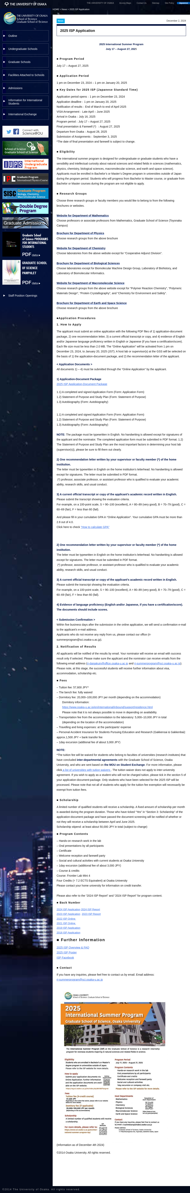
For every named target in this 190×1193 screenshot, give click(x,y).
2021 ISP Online (66, 923)
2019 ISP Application (68, 927)
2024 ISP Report (90, 909)
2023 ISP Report (91, 913)
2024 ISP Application (68, 909)
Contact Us (141, 3)
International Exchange (22, 114)
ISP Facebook (65, 957)
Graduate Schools (19, 62)
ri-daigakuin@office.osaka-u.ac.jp (107, 663)
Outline (12, 35)
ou (62, 522)
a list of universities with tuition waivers (86, 770)
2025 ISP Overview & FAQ (73, 947)
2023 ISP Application (68, 913)
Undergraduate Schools (22, 48)
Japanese (183, 3)
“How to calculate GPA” (95, 527)
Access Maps (125, 3)
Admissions (15, 88)
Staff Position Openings (22, 295)
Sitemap (155, 3)
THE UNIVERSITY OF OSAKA (100, 3)
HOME (56, 9)
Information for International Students (25, 102)
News (64, 9)
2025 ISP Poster (67, 952)
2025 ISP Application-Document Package (82, 384)
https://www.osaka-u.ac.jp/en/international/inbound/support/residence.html (107, 707)
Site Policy (169, 3)
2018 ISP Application (68, 932)
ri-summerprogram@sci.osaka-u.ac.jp (157, 663)
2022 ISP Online (66, 918)
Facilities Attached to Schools (26, 75)
